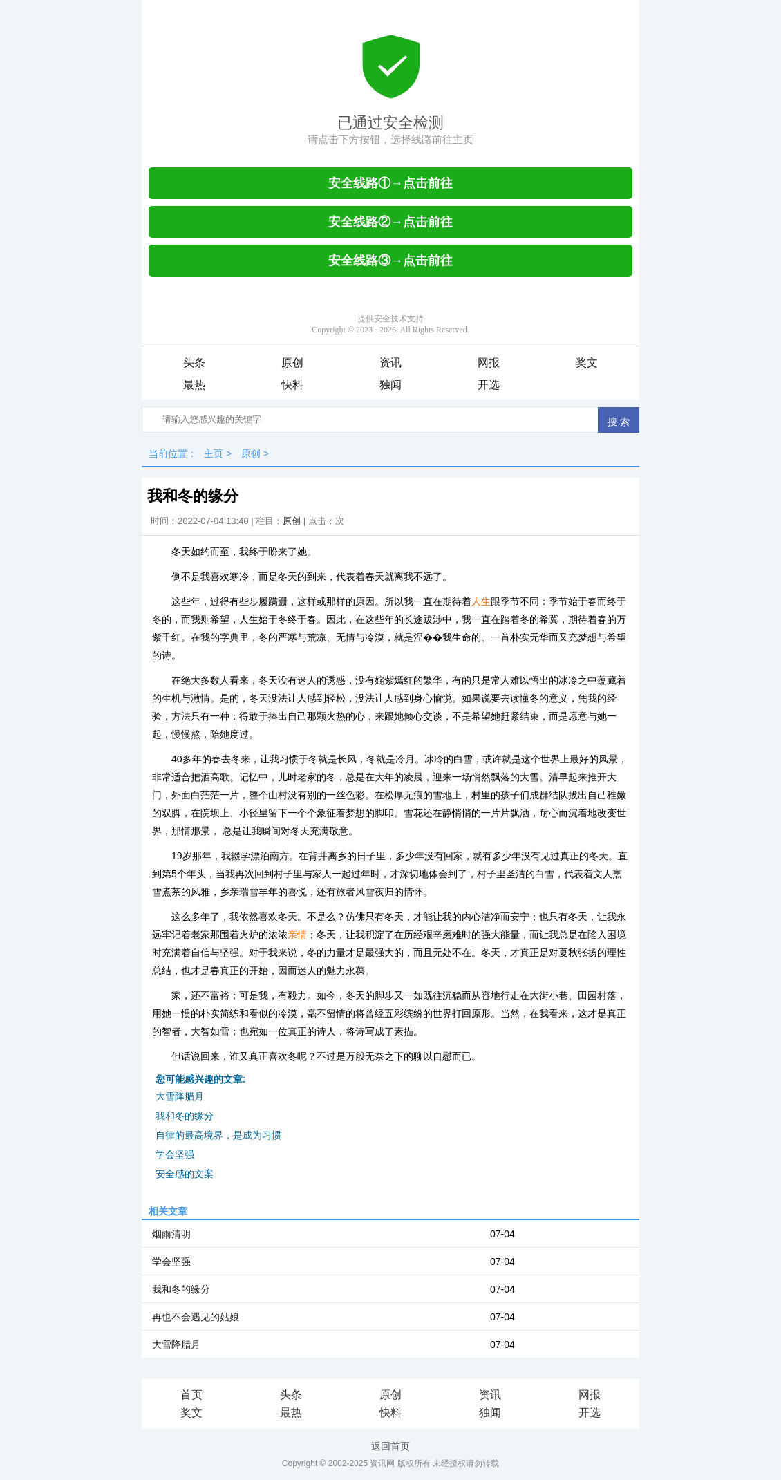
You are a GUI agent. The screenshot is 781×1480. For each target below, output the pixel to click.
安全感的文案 (185, 1173)
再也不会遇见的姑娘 (195, 1316)
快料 (292, 385)
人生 (481, 601)
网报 (489, 362)
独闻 (390, 385)
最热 (194, 385)
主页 (213, 453)
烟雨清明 (171, 1233)
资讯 (390, 362)
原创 (292, 362)
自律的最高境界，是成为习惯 (218, 1135)
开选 (489, 385)
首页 (191, 1395)
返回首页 (390, 1446)
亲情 (297, 934)
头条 (194, 362)
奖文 (587, 362)
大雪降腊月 (180, 1096)
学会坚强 (175, 1154)
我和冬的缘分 (185, 1115)
